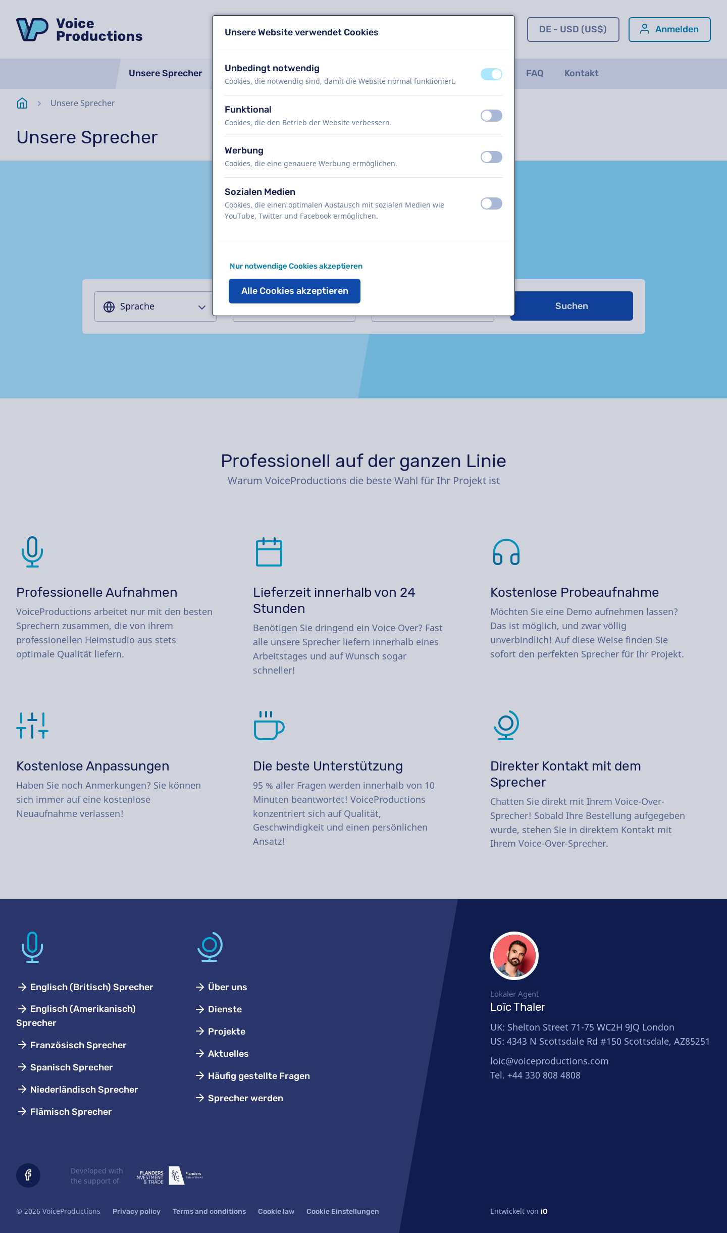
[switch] (491, 74)
